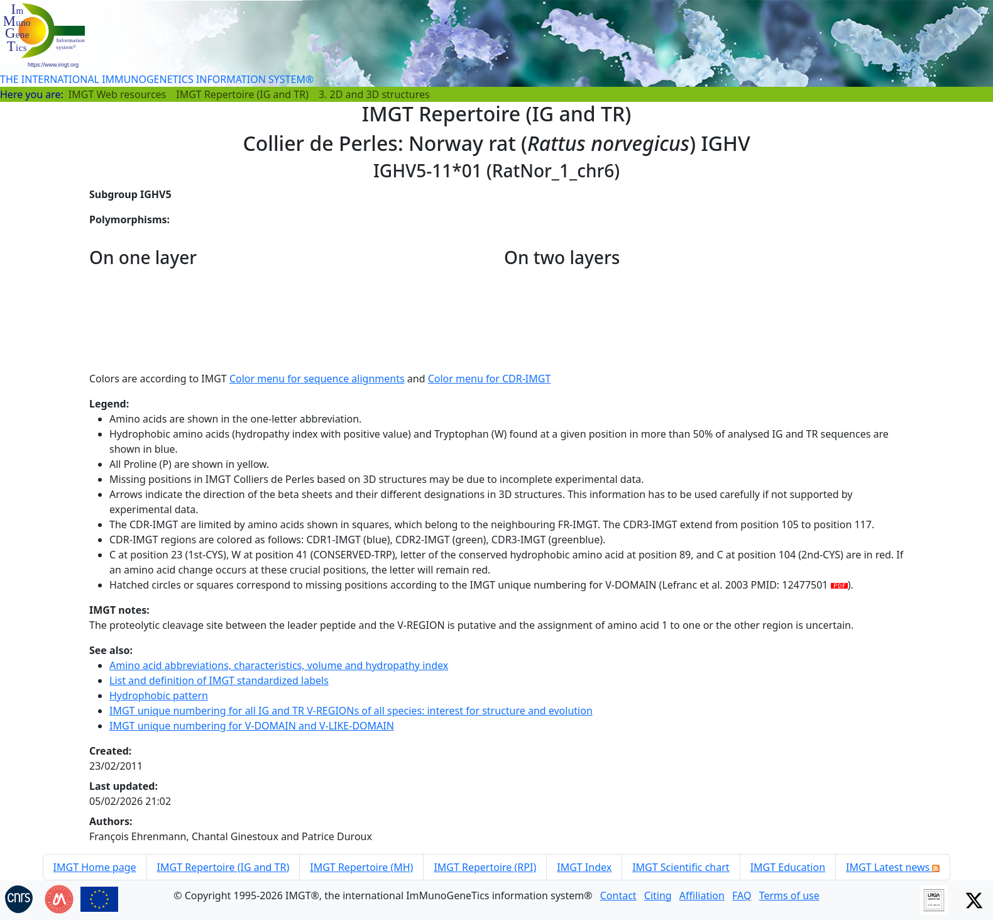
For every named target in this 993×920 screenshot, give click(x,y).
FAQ (741, 895)
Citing (658, 895)
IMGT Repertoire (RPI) (485, 867)
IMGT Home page (94, 867)
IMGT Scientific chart (680, 867)
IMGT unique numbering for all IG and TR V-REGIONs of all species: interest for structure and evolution (351, 711)
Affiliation (702, 895)
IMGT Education (787, 867)
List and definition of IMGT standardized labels (219, 680)
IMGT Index (584, 867)
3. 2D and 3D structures (374, 94)
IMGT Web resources (117, 94)
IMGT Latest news (893, 867)
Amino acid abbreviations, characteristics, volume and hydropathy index (278, 665)
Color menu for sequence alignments (317, 378)
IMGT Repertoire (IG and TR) (242, 94)
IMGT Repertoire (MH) (361, 867)
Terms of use (789, 895)
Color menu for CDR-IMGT (489, 378)
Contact (618, 895)
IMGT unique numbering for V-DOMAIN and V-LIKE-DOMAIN (251, 726)
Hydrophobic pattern (158, 695)
